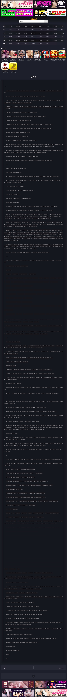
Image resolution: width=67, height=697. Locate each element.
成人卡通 (25, 33)
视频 (4, 29)
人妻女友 (25, 40)
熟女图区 (55, 36)
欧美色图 (25, 36)
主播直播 (55, 29)
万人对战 (25, 26)
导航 (4, 43)
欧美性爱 (32, 33)
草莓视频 (25, 43)
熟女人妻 (40, 29)
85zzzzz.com (33, 19)
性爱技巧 (62, 40)
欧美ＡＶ (25, 29)
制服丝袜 (40, 33)
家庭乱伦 (18, 40)
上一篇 (10, 667)
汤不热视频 (33, 43)
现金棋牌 (55, 26)
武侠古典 (32, 40)
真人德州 (18, 26)
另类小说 (47, 40)
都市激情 (10, 40)
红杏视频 (40, 43)
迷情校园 (40, 40)
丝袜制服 (47, 29)
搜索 (46, 21)
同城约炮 (10, 43)
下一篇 (56, 667)
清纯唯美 (47, 36)
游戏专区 (32, 26)
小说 (4, 40)
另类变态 (62, 33)
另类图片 (62, 36)
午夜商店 (18, 43)
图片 (4, 36)
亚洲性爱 (10, 33)
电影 (4, 33)
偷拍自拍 (18, 33)
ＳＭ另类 (62, 29)
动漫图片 (32, 36)
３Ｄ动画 (32, 29)
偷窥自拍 (10, 36)
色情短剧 (47, 43)
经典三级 (47, 33)
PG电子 (10, 26)
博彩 (4, 26)
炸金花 (48, 26)
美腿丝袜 (40, 36)
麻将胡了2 (40, 26)
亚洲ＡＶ (10, 29)
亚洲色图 (18, 36)
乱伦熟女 (55, 33)
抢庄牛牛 (62, 26)
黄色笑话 (55, 40)
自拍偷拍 (18, 29)
